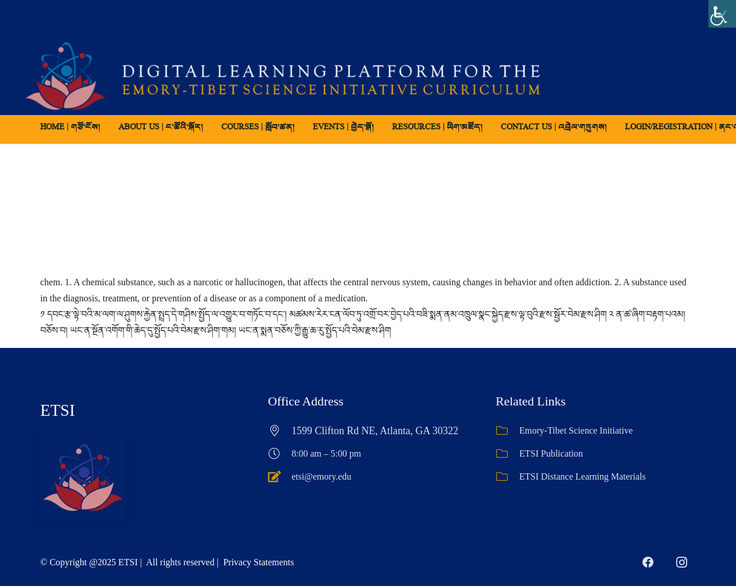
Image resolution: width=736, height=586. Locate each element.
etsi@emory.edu (321, 476)
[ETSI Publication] (507, 453)
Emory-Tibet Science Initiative (576, 430)
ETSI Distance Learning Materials (582, 476)
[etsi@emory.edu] (280, 476)
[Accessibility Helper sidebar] (722, 14)
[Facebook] (648, 562)
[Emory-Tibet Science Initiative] (507, 430)
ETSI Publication (551, 453)
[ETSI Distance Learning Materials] (507, 476)
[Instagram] (681, 562)
